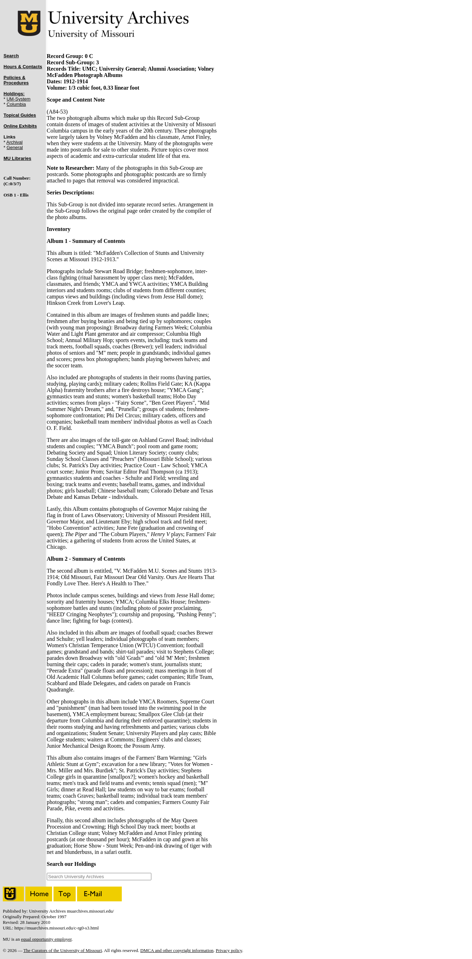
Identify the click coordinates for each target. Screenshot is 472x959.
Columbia (16, 104)
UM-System (19, 99)
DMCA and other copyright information (177, 950)
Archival (14, 142)
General (15, 147)
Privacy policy (229, 950)
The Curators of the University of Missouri (62, 950)
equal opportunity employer (46, 939)
